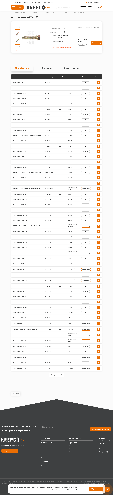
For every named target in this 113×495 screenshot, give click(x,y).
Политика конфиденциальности (94, 481)
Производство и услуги (31, 2)
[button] (17, 51)
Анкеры (16, 394)
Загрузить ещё (56, 375)
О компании (15, 2)
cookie (12, 490)
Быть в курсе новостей (100, 429)
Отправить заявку (9, 451)
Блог (44, 2)
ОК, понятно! (96, 489)
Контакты (51, 2)
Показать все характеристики (60, 47)
